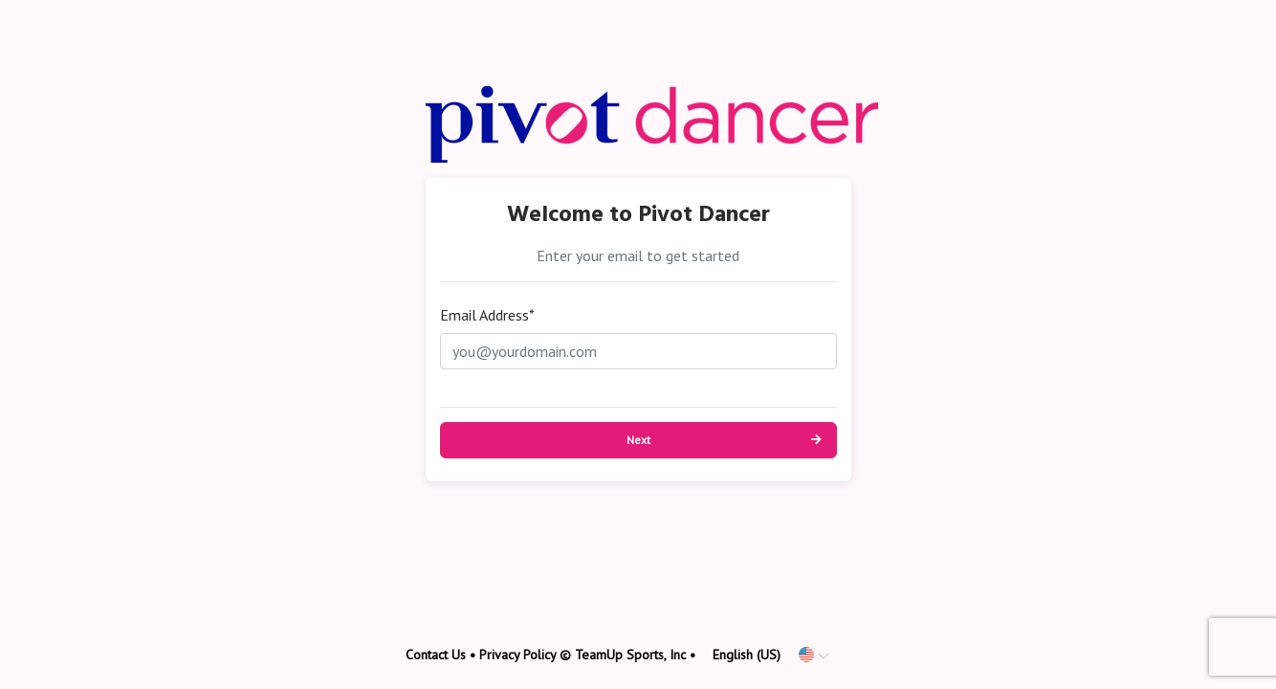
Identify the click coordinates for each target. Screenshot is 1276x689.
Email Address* (487, 314)
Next (638, 440)
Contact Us (436, 654)
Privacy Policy (517, 654)
